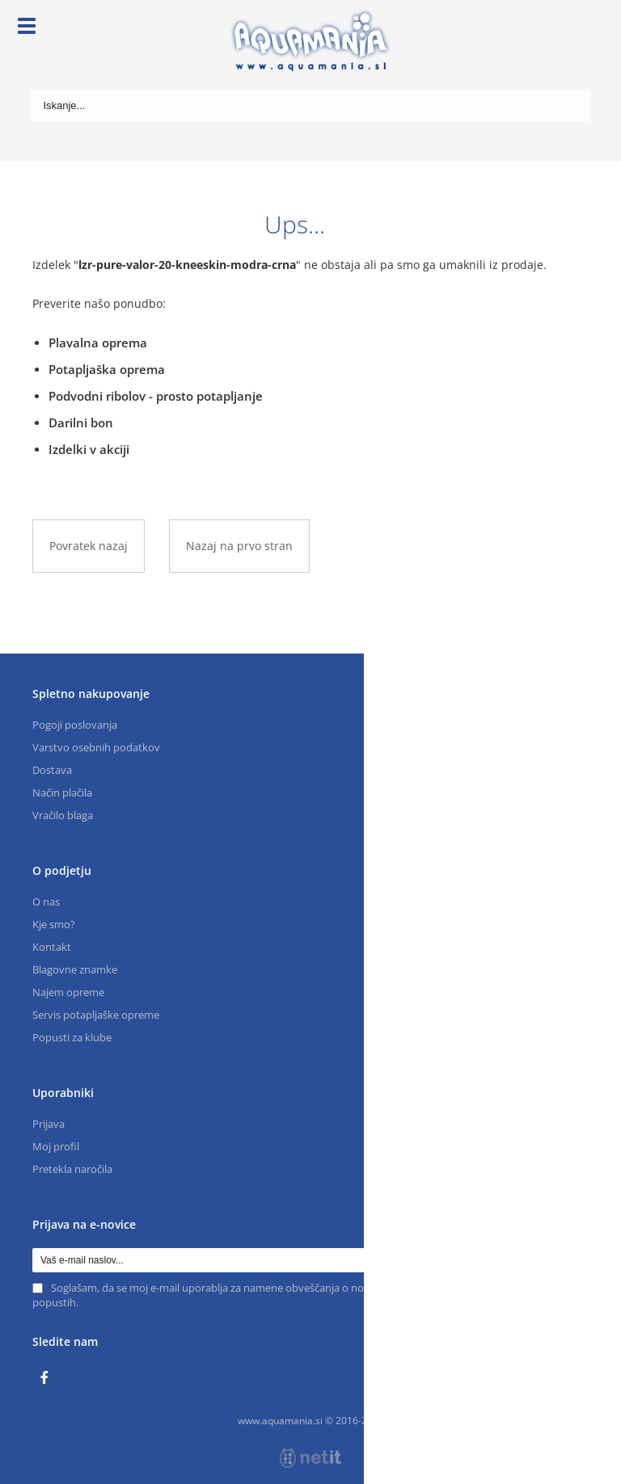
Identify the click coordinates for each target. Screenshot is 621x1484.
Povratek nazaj (88, 545)
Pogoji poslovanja (74, 724)
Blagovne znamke (74, 969)
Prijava (48, 1123)
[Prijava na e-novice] (576, 1260)
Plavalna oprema (98, 342)
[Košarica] (578, 28)
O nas (46, 901)
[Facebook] (48, 1378)
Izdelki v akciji (89, 449)
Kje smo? (53, 924)
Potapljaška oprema (107, 369)
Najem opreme (68, 992)
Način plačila (62, 792)
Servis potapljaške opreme (95, 1014)
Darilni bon (81, 422)
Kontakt (51, 947)
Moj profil (55, 1146)
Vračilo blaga (62, 815)
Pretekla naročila (72, 1169)
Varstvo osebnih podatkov (96, 747)
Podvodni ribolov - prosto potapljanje (156, 396)
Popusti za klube (72, 1037)
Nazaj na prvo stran (239, 545)
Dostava (52, 770)
